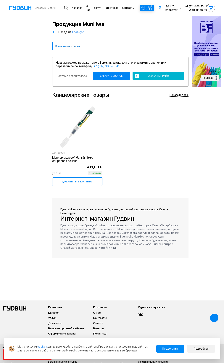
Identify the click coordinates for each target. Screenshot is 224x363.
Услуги (98, 7)
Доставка (112, 7)
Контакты (128, 7)
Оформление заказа (61, 333)
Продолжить (170, 348)
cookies (42, 346)
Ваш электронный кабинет (66, 328)
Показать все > (179, 95)
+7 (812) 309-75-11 (196, 6)
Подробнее (201, 348)
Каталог (77, 7)
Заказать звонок (111, 76)
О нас (97, 312)
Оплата (98, 323)
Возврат (98, 328)
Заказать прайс (158, 76)
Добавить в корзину (77, 181)
